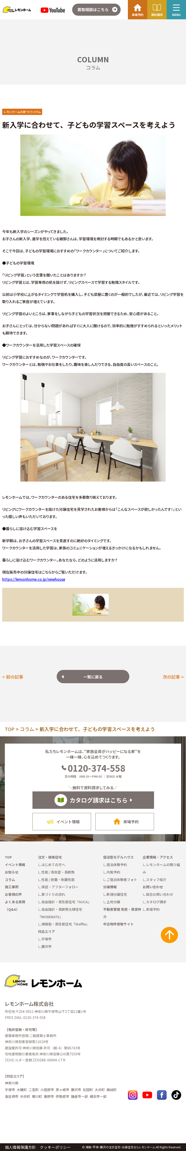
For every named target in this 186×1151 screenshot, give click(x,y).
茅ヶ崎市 (62, 1089)
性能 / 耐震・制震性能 (58, 879)
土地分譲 (113, 901)
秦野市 (49, 1096)
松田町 (88, 1089)
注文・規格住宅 (50, 857)
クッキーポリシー (55, 1147)
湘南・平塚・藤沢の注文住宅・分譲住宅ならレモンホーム (120, 1147)
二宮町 (34, 1089)
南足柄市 (11, 1096)
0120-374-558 (93, 767)
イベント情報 (15, 864)
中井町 (25, 1096)
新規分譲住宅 (117, 894)
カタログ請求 (156, 901)
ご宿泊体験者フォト (122, 879)
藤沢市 (46, 946)
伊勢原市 (62, 1096)
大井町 (100, 1089)
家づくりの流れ (53, 894)
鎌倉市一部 (79, 1096)
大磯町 (22, 1089)
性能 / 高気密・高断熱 (58, 872)
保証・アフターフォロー (59, 886)
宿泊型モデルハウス (118, 857)
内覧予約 (113, 872)
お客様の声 (13, 894)
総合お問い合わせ (159, 894)
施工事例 (11, 886)
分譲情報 (110, 886)
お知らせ (11, 872)
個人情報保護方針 (20, 1147)
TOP (10, 728)
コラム (27, 728)
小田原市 (47, 1089)
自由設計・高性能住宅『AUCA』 (66, 901)
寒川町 (37, 1096)
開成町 (112, 1089)
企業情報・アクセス (158, 857)
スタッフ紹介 (156, 879)
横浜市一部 (98, 1096)
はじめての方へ (53, 864)
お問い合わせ (153, 886)
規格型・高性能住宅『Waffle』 (65, 924)
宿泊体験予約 (117, 864)
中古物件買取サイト (118, 924)
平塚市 (46, 939)
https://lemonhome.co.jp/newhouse (33, 579)
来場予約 (153, 909)
